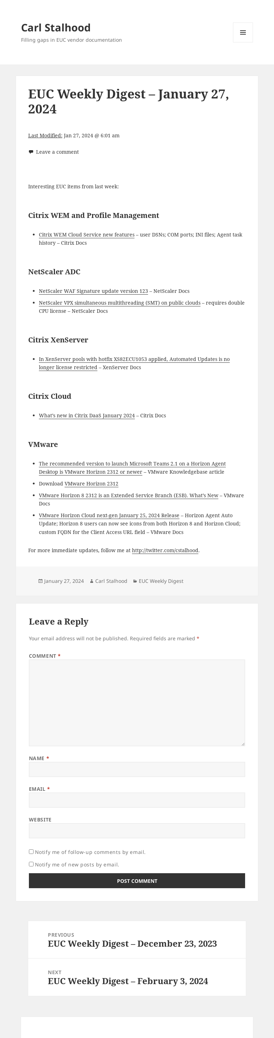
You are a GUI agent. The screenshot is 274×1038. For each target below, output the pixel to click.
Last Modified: (45, 135)
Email (39, 788)
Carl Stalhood (56, 27)
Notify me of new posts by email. (77, 864)
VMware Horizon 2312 (91, 483)
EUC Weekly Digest (161, 580)
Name (39, 758)
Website (40, 819)
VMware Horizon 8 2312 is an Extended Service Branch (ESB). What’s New (128, 495)
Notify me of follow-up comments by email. (90, 852)
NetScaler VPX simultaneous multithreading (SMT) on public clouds (120, 302)
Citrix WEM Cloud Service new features (87, 234)
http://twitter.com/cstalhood (165, 550)
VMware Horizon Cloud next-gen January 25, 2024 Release (109, 515)
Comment (45, 655)
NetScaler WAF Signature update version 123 (93, 291)
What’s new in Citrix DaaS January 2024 (87, 415)
